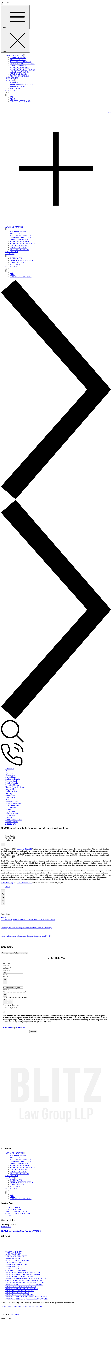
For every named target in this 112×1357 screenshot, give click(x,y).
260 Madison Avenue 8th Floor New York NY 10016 (21, 1232)
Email (5, 972)
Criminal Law (10, 795)
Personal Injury (11, 777)
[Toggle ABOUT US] (6, 256)
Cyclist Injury (10, 824)
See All (3, 917)
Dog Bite (8, 793)
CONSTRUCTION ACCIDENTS (22, 64)
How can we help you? (11, 1005)
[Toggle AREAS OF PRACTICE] (6, 229)
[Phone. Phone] (13, 985)
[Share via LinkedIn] (3, 897)
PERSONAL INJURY (18, 58)
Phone (5, 977)
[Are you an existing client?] (13, 990)
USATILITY (14, 1315)
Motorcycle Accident (13, 803)
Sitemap (39, 1307)
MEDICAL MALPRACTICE (20, 62)
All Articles (9, 769)
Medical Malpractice (13, 779)
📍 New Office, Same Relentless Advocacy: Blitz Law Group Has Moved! (28, 920)
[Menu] (15, 17)
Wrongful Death (11, 781)
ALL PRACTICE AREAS (19, 76)
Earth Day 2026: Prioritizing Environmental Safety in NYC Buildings (26, 928)
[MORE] (6, 95)
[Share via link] (3, 900)
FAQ (11, 97)
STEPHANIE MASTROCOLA (21, 84)
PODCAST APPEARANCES (21, 101)
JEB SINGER (15, 88)
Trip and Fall (10, 816)
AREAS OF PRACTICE (14, 55)
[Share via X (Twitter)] (3, 894)
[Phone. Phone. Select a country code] (5, 981)
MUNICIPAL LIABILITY (19, 68)
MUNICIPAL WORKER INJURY (22, 70)
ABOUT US (9, 80)
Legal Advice (10, 797)
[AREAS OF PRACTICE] (24, 55)
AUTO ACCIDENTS (18, 60)
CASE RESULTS (11, 78)
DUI (7, 799)
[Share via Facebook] (3, 891)
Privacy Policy (6, 1307)
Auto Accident (10, 789)
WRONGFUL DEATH (18, 74)
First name (7, 963)
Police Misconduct (12, 813)
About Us (8, 818)
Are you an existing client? (13, 987)
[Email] (13, 974)
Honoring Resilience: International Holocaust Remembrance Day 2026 (26, 936)
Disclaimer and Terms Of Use (23, 1307)
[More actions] (3, 844)
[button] (58, 268)
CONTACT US (11, 91)
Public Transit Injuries (13, 820)
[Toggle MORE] (6, 270)
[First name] (13, 966)
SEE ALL (9, 1216)
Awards (8, 809)
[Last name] (13, 970)
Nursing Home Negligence (15, 787)
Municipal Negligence (13, 785)
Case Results (10, 775)
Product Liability (11, 822)
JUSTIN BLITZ (16, 82)
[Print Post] (3, 903)
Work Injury (9, 773)
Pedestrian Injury (11, 801)
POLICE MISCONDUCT (19, 72)
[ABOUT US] (15, 80)
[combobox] (5, 995)
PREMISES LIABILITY (19, 66)
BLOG (12, 99)
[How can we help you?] (14, 1008)
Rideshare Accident (12, 805)
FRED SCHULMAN (17, 86)
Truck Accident (11, 807)
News (7, 771)
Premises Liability (12, 783)
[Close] (15, 41)
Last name (7, 968)
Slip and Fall (10, 811)
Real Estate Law (11, 791)
